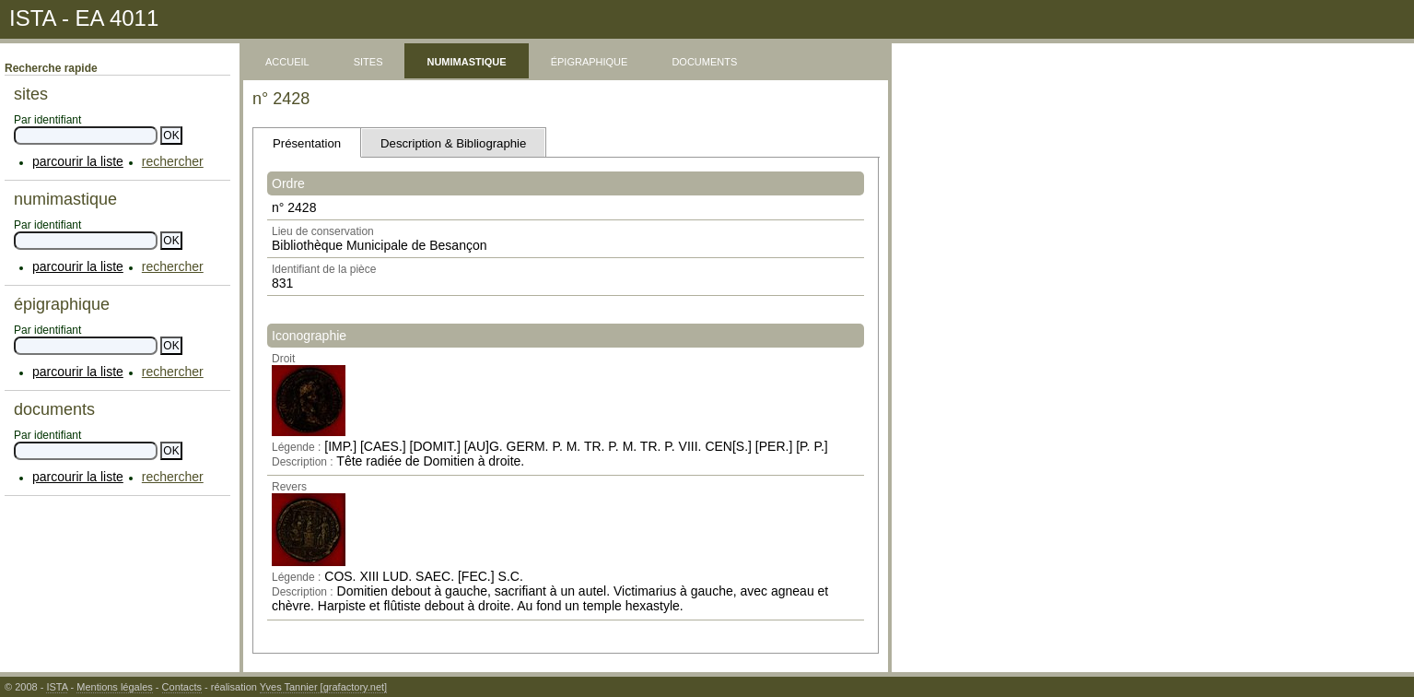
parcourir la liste (77, 161)
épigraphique (589, 60)
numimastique (466, 60)
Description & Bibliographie (453, 143)
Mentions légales (114, 686)
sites (368, 60)
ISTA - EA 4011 (83, 18)
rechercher (173, 161)
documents (704, 60)
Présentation (307, 143)
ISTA (56, 686)
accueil (287, 60)
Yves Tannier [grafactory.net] (323, 686)
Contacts (182, 686)
